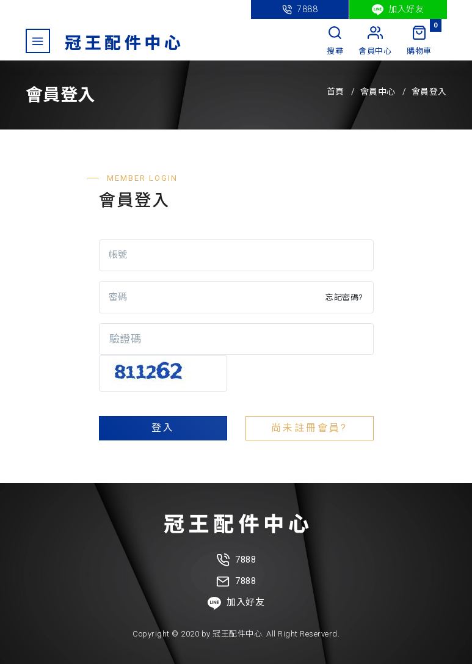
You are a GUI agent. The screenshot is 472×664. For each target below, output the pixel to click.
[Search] (335, 41)
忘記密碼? (344, 297)
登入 (163, 428)
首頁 (335, 92)
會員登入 (429, 92)
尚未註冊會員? (309, 428)
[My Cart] (419, 41)
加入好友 (398, 9)
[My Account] (374, 41)
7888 (300, 9)
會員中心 (378, 92)
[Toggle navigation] (38, 41)
